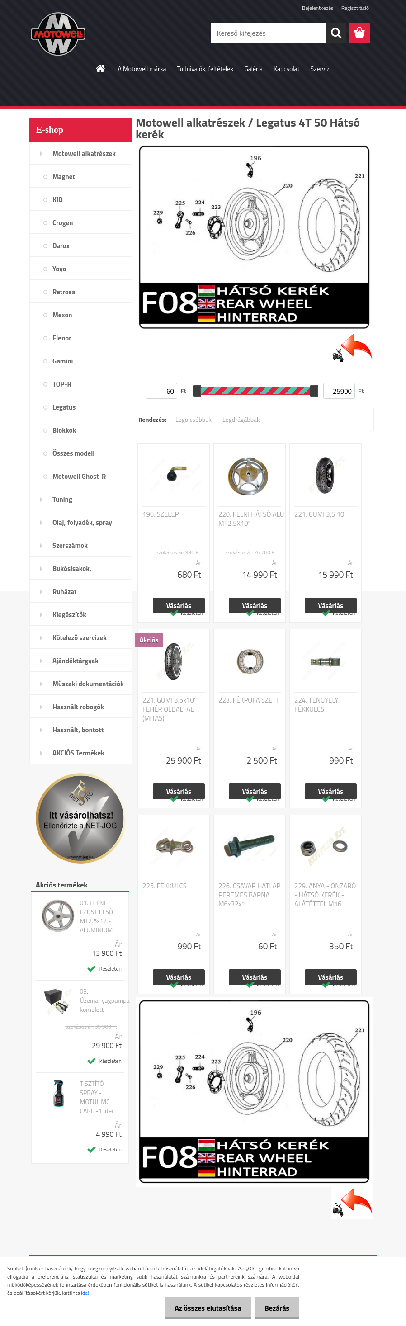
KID (57, 199)
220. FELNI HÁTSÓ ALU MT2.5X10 (251, 519)
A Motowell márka (142, 68)
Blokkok (64, 430)
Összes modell (73, 453)
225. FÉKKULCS (164, 886)
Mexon (62, 315)
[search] (336, 33)
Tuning (62, 499)
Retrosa (64, 292)
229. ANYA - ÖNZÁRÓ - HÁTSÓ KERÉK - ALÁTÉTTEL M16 (325, 895)
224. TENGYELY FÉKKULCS (316, 705)
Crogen (62, 222)
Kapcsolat (287, 68)
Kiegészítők (69, 614)
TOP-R (61, 384)
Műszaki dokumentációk (88, 684)
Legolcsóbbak (193, 419)
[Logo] (91, 33)
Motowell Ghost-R (79, 476)
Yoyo (59, 269)
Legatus (64, 407)
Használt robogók (78, 707)
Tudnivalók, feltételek (205, 68)
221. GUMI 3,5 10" (320, 514)
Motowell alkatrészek (84, 153)
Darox (61, 246)
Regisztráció (355, 8)
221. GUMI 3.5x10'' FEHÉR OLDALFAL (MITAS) (169, 709)
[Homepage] (101, 68)
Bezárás (275, 1307)
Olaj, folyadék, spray (82, 522)
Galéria (253, 68)
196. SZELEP (160, 514)
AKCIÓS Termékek (78, 753)
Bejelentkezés (318, 8)
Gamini (62, 361)
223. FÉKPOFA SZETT (248, 700)
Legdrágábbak (241, 419)
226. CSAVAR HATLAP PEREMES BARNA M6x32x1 (249, 895)
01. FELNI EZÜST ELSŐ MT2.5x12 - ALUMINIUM (96, 916)
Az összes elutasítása (203, 1307)
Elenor (61, 338)
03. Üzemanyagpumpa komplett (104, 1000)
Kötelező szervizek (79, 637)
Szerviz (320, 68)
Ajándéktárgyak (75, 661)
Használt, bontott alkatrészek (78, 733)
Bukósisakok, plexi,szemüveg (75, 571)
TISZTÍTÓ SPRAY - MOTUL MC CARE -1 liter (97, 1097)
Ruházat (64, 591)
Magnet (63, 176)
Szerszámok (70, 545)
